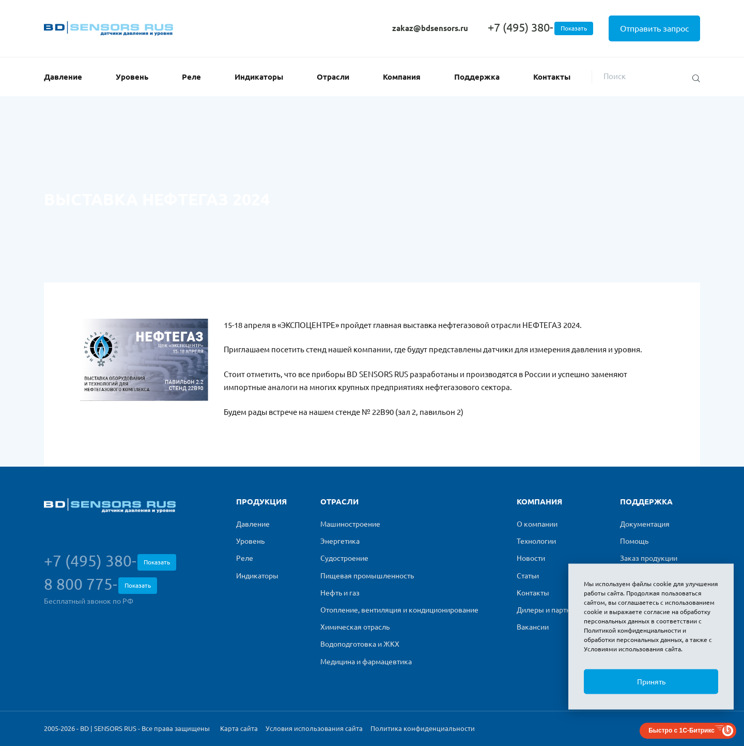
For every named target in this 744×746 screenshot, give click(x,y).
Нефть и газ (340, 593)
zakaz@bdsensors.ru (430, 28)
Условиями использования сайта (632, 649)
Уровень (132, 77)
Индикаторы (259, 77)
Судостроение (344, 558)
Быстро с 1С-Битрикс (681, 730)
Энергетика (340, 541)
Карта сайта (239, 728)
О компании (537, 524)
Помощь (634, 541)
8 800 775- (100, 584)
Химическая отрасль (355, 627)
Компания (402, 77)
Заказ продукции (648, 558)
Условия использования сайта (314, 728)
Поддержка (477, 77)
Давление (63, 77)
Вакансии (533, 627)
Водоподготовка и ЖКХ (359, 644)
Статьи (528, 576)
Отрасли (333, 77)
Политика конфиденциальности (422, 728)
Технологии (536, 541)
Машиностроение (350, 524)
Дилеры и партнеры (550, 610)
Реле (191, 77)
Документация (645, 524)
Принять (651, 682)
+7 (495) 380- (540, 27)
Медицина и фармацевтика (366, 662)
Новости (531, 558)
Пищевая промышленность (367, 576)
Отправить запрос (654, 28)
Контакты (551, 77)
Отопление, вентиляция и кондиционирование (399, 610)
